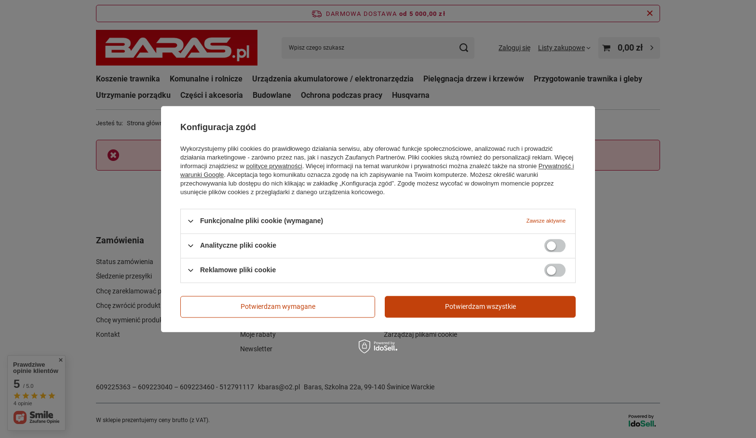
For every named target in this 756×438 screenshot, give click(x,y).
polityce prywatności (274, 166)
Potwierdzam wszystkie (480, 306)
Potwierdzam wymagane (278, 306)
